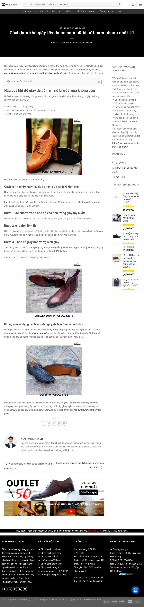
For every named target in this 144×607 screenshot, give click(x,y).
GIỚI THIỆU (38, 11)
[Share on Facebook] (44, 423)
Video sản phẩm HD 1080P (54, 571)
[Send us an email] (20, 589)
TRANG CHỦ (26, 11)
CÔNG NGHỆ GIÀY (106, 11)
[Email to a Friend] (54, 423)
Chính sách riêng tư (50, 567)
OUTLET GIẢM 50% (66, 11)
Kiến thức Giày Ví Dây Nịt (72, 28)
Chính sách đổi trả (49, 556)
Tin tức (115, 177)
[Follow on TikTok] (15, 589)
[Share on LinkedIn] (64, 423)
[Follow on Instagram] (9, 589)
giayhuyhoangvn (84, 42)
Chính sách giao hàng (51, 553)
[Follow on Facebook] (4, 589)
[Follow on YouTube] (25, 589)
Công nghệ (117, 162)
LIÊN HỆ (120, 11)
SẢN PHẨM (50, 11)
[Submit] (118, 4)
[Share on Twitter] (49, 423)
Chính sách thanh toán (51, 563)
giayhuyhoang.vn (13, 73)
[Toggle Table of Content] (97, 82)
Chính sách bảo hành (51, 549)
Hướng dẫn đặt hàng (51, 560)
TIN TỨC (92, 11)
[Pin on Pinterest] (59, 423)
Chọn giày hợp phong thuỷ (53, 574)
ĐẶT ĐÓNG (81, 11)
